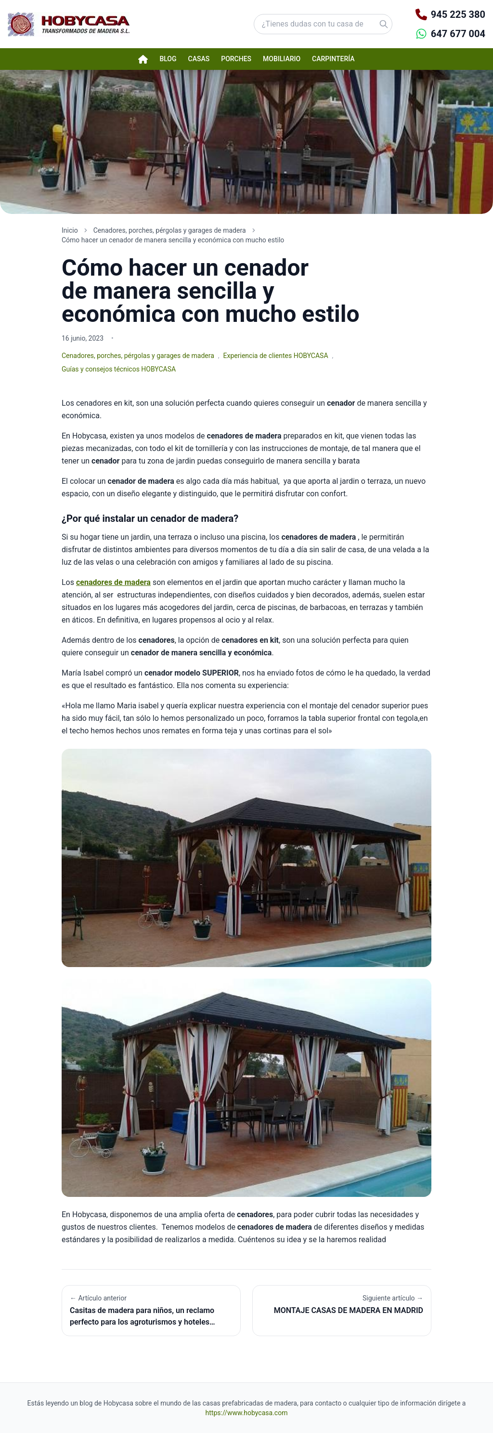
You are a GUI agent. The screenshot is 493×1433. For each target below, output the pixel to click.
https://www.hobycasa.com (247, 1413)
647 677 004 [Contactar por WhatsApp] (458, 34)
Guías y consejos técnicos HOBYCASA (119, 369)
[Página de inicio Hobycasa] (143, 59)
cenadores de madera (113, 582)
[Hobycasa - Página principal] (69, 24)
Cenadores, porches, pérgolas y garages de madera (138, 355)
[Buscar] (371, 24)
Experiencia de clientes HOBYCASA (275, 355)
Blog (167, 59)
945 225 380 (458, 14)
